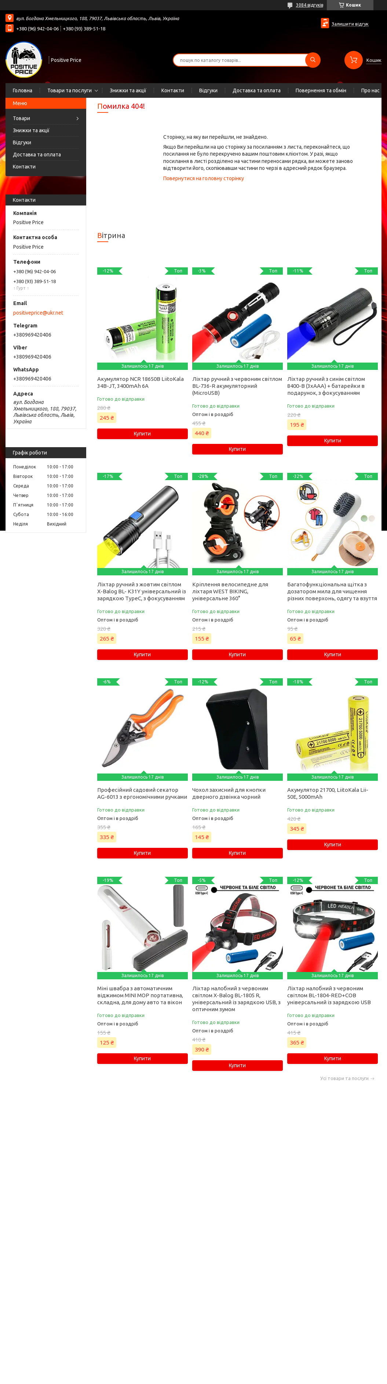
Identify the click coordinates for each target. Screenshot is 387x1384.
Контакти (172, 90)
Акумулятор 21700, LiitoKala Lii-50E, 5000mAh (327, 793)
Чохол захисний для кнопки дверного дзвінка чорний (229, 793)
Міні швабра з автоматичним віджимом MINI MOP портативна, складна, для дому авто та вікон (140, 995)
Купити (142, 434)
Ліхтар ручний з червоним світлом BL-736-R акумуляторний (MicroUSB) (237, 386)
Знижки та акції (128, 90)
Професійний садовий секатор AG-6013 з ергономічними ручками (142, 793)
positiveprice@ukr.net (38, 313)
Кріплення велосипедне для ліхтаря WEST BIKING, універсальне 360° (230, 591)
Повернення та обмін (321, 90)
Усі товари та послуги (344, 1078)
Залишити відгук (350, 23)
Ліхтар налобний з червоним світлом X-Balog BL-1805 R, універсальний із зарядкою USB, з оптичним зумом (236, 998)
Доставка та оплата (257, 90)
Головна (22, 90)
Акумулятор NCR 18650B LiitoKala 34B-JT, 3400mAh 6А (140, 382)
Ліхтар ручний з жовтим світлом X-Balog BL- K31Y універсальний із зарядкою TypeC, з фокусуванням (141, 591)
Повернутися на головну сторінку (203, 178)
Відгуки (208, 90)
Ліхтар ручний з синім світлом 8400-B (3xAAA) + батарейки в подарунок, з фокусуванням (326, 386)
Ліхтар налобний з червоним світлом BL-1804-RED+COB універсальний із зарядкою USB (329, 995)
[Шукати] (313, 60)
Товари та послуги (69, 90)
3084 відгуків (309, 5)
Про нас (370, 90)
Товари (21, 118)
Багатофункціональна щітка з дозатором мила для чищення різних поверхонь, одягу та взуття (332, 591)
